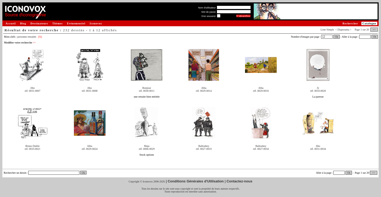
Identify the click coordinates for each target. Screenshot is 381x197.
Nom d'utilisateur (207, 7)
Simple (330, 29)
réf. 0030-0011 (147, 90)
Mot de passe (208, 12)
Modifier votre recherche (20, 42)
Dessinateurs (39, 23)
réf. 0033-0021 (32, 148)
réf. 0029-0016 (261, 90)
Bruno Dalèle (32, 146)
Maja (146, 146)
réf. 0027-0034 (261, 148)
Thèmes (57, 23)
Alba (203, 87)
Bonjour (146, 87)
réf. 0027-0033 (204, 148)
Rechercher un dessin (15, 172)
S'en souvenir (208, 16)
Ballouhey (203, 146)
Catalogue (369, 23)
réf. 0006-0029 (147, 148)
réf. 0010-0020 (318, 90)
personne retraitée (26, 36)
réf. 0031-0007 (32, 90)
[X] (40, 36)
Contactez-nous (239, 181)
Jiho (32, 87)
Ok (336, 36)
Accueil (11, 23)
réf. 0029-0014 (204, 90)
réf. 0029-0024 (89, 148)
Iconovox (96, 23)
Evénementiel (76, 23)
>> (374, 29)
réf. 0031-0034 (318, 148)
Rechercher (350, 23)
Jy (318, 87)
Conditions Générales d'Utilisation (196, 181)
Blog (23, 23)
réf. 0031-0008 (89, 90)
